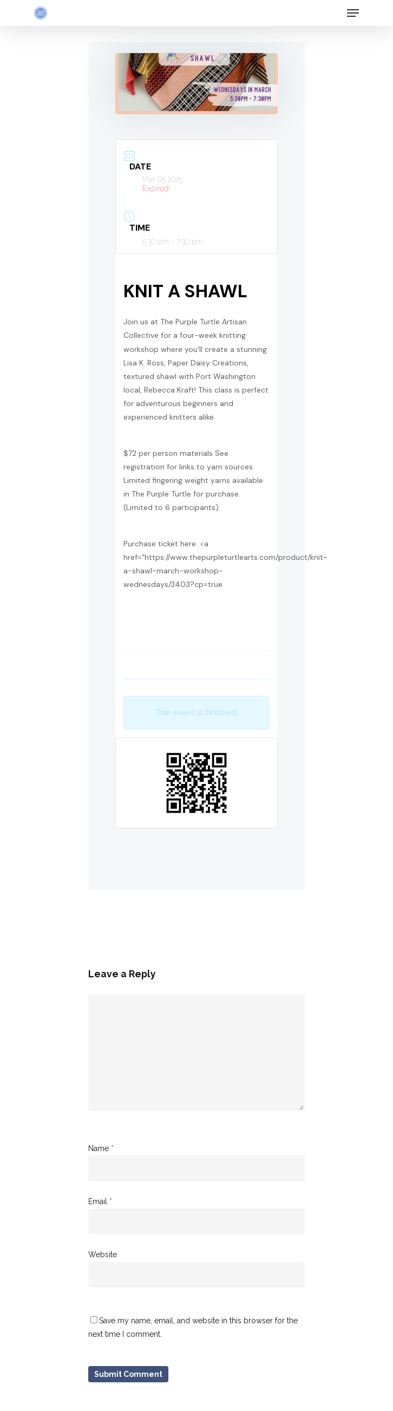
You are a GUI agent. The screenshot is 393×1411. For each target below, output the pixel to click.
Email (100, 1201)
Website (102, 1254)
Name (101, 1148)
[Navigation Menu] (353, 13)
